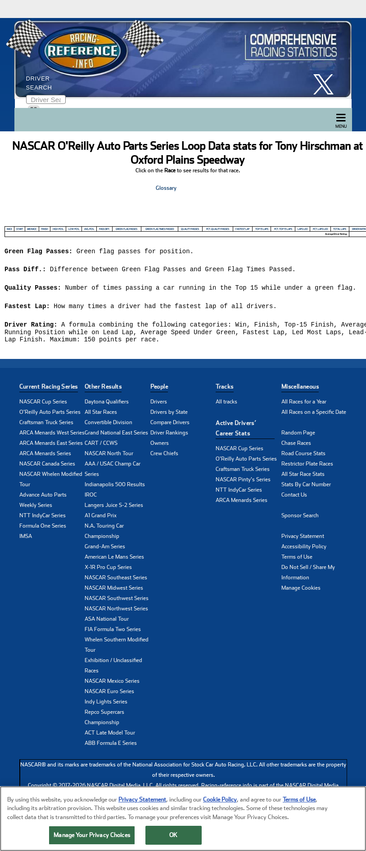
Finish (44, 229)
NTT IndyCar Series (42, 518)
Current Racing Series (48, 389)
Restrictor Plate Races (307, 467)
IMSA (25, 539)
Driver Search (39, 83)
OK (173, 835)
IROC (91, 498)
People (159, 389)
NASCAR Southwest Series (117, 601)
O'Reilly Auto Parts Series (50, 415)
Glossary (166, 188)
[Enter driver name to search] (46, 99)
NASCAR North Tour (109, 456)
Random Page (298, 436)
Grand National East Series (116, 436)
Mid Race (31, 229)
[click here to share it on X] (326, 84)
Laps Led (302, 229)
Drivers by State (169, 415)
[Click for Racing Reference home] (181, 58)
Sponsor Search (300, 518)
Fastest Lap (242, 229)
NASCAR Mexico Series (112, 684)
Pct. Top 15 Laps (283, 229)
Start (19, 229)
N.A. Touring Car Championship (104, 534)
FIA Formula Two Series (113, 632)
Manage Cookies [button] (301, 591)
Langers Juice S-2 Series (114, 508)
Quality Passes (190, 229)
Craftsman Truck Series (46, 425)
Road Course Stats (303, 456)
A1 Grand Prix (101, 518)
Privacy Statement (302, 539)
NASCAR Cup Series (43, 405)
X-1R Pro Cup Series (108, 570)
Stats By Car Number (306, 487)
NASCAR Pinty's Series (243, 482)
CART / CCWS (101, 446)
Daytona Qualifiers (107, 405)
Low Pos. (73, 229)
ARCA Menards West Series (52, 436)
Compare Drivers (170, 425)
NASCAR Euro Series (109, 694)
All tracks (226, 405)
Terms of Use (296, 560)
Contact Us (294, 498)
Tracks (224, 389)
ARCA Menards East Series (51, 446)
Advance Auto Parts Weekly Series (43, 503)
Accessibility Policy (303, 549)
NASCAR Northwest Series (116, 612)
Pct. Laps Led (320, 229)
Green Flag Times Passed (159, 229)
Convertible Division (108, 425)
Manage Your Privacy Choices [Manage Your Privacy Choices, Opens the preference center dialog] (92, 835)
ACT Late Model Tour (110, 736)
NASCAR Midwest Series (114, 591)
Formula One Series (42, 529)
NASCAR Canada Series (47, 467)
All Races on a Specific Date (313, 415)
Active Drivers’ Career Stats (236, 431)
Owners (159, 446)
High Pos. (58, 229)
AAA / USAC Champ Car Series (112, 472)
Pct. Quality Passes (217, 229)
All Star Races (101, 415)
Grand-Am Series (105, 549)
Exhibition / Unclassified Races (113, 668)
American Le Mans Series (114, 560)
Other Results (103, 389)
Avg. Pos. (89, 229)
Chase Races (296, 446)
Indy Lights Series (106, 705)
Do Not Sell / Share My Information (308, 575)
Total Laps (339, 229)
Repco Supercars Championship (104, 720)
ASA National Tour (107, 622)
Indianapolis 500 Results (115, 487)
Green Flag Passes (126, 229)
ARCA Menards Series (45, 456)
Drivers (158, 405)
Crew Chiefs (164, 456)
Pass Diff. (104, 229)
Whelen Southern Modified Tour (117, 648)
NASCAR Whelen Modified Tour (50, 482)
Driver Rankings (169, 436)
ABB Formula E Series (111, 746)
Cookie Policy (220, 799)
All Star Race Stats (303, 477)
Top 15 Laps (261, 229)
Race (9, 229)
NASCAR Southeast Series (116, 581)
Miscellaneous (300, 389)
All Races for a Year (303, 405)
